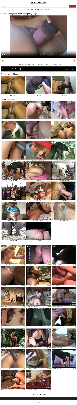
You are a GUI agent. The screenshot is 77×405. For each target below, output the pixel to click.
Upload (72, 6)
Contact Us (38, 402)
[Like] (2, 60)
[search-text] (34, 6)
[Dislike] (74, 60)
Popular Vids (39, 9)
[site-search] (66, 6)
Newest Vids (30, 9)
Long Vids (47, 9)
